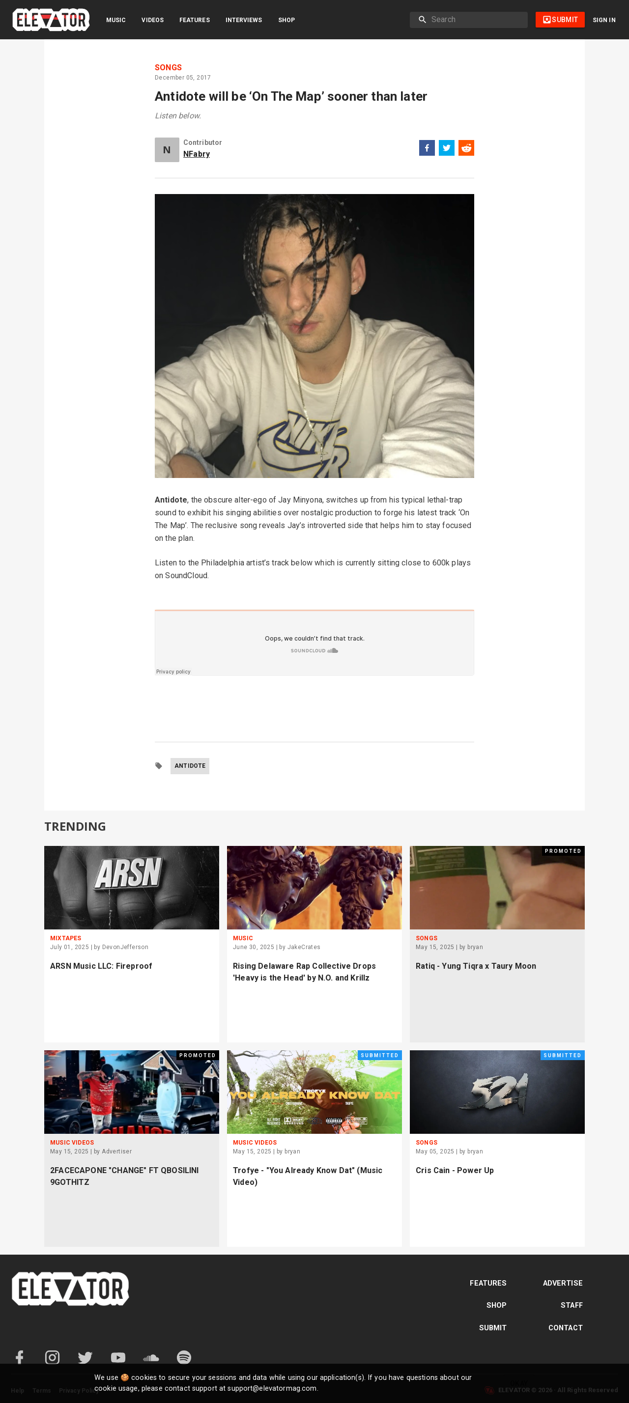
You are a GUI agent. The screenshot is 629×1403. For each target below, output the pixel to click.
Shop (286, 20)
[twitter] (447, 149)
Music (116, 20)
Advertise (563, 1283)
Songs (168, 68)
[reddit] (466, 149)
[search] (475, 20)
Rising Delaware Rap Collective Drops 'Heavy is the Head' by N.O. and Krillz (304, 971)
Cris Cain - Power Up (455, 1170)
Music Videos (72, 1143)
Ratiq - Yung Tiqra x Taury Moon (476, 966)
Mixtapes (65, 938)
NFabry (196, 154)
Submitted (380, 1055)
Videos (153, 20)
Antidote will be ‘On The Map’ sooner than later (291, 96)
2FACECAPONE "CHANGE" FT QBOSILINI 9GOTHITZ (124, 1176)
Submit (493, 1328)
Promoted (563, 851)
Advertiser (117, 1151)
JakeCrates (304, 947)
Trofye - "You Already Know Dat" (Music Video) (308, 1176)
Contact (565, 1328)
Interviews (244, 20)
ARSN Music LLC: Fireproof (101, 966)
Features (194, 20)
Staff (572, 1305)
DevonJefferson (125, 947)
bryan (475, 947)
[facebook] (427, 149)
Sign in (604, 20)
